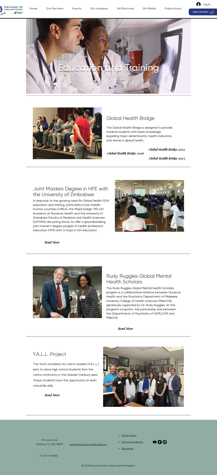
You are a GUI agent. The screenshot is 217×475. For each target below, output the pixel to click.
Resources (127, 448)
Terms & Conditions (132, 442)
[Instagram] (165, 442)
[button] (58, 8)
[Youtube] (155, 442)
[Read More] (52, 242)
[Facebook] (160, 442)
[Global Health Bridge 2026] (125, 153)
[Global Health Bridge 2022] (167, 149)
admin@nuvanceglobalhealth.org (88, 444)
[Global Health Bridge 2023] (167, 158)
